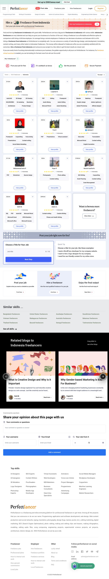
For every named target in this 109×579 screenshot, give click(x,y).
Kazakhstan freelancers (91, 314)
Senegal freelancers (63, 323)
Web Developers (49, 478)
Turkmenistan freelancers (92, 323)
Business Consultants (48, 487)
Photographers (31, 486)
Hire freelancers (75, 8)
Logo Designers (16, 486)
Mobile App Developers (30, 492)
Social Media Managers (87, 474)
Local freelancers (37, 567)
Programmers (66, 486)
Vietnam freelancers (10, 318)
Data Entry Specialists (48, 494)
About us (54, 553)
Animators (65, 474)
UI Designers (15, 474)
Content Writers (31, 478)
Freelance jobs (59, 8)
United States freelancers (39, 314)
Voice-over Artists (67, 478)
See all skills (8, 329)
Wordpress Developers (87, 478)
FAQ (52, 565)
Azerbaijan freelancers (64, 314)
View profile (19, 111)
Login (90, 8)
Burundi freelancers (36, 323)
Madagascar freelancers (38, 318)
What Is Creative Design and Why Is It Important (30, 381)
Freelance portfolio (37, 553)
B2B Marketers (49, 482)
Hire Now (54, 292)
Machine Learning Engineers (85, 487)
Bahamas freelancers (90, 318)
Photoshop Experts (14, 492)
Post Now (20, 292)
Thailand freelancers (10, 323)
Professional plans (17, 553)
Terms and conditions (59, 561)
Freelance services (37, 557)
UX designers (15, 478)
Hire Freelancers (15, 74)
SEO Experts (30, 474)
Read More (89, 292)
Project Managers (67, 482)
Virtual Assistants (50, 474)
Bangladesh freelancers (11, 314)
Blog (52, 557)
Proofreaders (30, 482)
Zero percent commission (15, 564)
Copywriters (83, 482)
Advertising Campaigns (65, 492)
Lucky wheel (55, 549)
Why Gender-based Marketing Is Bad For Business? (81, 381)
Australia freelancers (63, 318)
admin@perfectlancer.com (89, 556)
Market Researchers (86, 493)
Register (100, 8)
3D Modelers (15, 482)
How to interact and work (18, 558)
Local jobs (14, 569)
